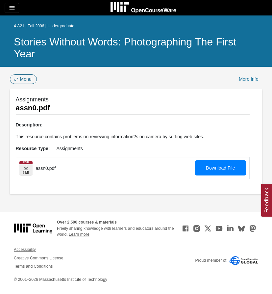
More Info (248, 79)
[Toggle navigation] (12, 8)
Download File (220, 168)
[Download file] (26, 168)
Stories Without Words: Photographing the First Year (125, 48)
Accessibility (25, 249)
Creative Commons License (38, 258)
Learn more (79, 234)
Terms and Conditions (33, 266)
